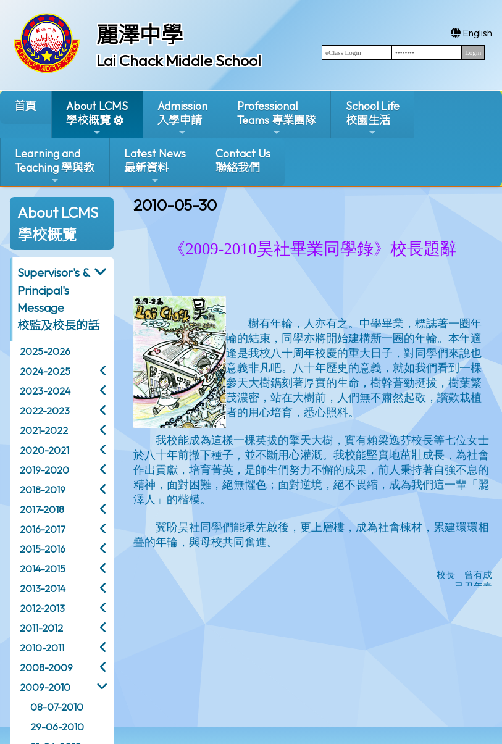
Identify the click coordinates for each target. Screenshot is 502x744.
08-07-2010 (56, 707)
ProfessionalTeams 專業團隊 (276, 118)
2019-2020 (44, 470)
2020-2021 (44, 450)
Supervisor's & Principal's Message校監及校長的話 (58, 299)
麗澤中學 (139, 34)
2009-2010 (45, 687)
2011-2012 (41, 628)
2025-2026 (45, 351)
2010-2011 (42, 648)
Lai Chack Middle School (178, 60)
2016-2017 (42, 529)
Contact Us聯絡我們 (242, 160)
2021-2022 (44, 430)
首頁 (25, 106)
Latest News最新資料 (155, 165)
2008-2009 (46, 667)
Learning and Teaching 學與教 (54, 165)
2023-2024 (45, 391)
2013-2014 (42, 588)
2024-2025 (45, 371)
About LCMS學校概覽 (97, 118)
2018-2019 (42, 489)
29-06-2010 (57, 727)
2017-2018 (42, 509)
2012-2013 (42, 608)
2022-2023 (45, 410)
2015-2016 (42, 549)
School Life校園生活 (373, 118)
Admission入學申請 (182, 118)
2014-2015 (42, 568)
